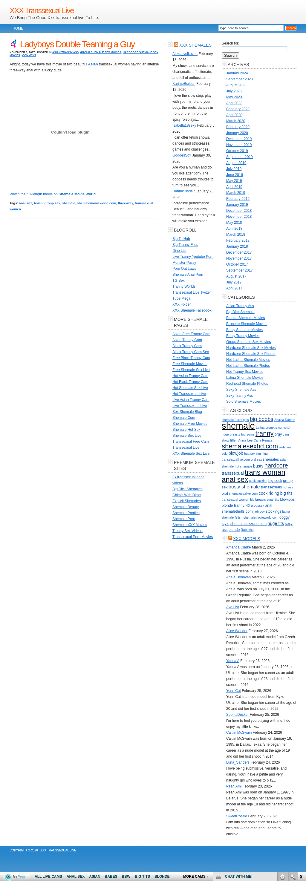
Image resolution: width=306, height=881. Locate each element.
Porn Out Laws (184, 268)
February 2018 (238, 240)
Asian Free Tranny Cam (191, 334)
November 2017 (239, 258)
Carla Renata (263, 440)
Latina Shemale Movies (245, 378)
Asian (38, 203)
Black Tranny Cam (187, 346)
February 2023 (238, 109)
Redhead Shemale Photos (247, 383)
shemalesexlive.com (243, 493)
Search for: (230, 43)
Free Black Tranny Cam (191, 358)
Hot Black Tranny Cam (190, 382)
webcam (285, 447)
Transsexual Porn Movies (192, 537)
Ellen (233, 440)
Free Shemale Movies (189, 364)
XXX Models (246, 538)
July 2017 (233, 282)
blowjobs (287, 499)
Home (18, 28)
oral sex (256, 459)
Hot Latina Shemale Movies (248, 360)
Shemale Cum (183, 418)
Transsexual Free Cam (190, 441)
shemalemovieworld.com (96, 203)
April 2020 (234, 115)
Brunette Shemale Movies (246, 324)
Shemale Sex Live (186, 435)
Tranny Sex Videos (187, 531)
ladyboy (259, 511)
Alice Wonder (236, 631)
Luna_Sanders (238, 762)
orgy (278, 434)
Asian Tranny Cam (187, 340)
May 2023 (234, 97)
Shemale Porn (183, 519)
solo (225, 453)
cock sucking (258, 480)
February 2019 (238, 199)
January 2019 (237, 205)
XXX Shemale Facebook (192, 310)
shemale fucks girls (235, 420)
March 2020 (235, 121)
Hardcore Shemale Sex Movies (251, 348)
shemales (271, 459)
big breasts (258, 499)
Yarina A (232, 661)
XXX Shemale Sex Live (190, 453)
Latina (260, 427)
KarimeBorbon (183, 84)
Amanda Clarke (238, 547)
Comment (29, 55)
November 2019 (239, 145)
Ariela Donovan (238, 577)
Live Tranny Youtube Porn (192, 257)
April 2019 (234, 187)
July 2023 (233, 91)
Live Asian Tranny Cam (190, 400)
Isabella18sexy (184, 125)
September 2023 (239, 79)
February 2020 (238, 127)
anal (268, 505)
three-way (125, 203)
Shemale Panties (186, 513)
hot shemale (243, 466)
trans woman (265, 472)
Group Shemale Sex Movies (100, 52)
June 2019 (234, 175)
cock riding (269, 493)
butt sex (249, 453)
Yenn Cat (233, 691)
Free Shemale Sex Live (191, 370)
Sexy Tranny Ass (239, 395)
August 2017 (236, 276)
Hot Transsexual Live (189, 394)
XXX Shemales (195, 45)
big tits (286, 493)
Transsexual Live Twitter (191, 292)
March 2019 (235, 193)
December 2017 (239, 252)
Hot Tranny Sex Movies (244, 372)
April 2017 (234, 288)
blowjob (236, 453)
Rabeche (247, 529)
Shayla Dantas (284, 420)
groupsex (257, 505)
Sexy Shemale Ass (241, 389)
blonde (234, 530)
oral (225, 493)
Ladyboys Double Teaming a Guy (77, 44)
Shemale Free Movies (189, 424)
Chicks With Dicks (186, 495)
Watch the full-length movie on (53, 194)
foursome (247, 434)
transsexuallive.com (236, 459)
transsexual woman (235, 499)
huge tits (275, 523)
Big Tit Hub (181, 239)
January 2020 (237, 133)
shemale (68, 203)
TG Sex (178, 280)
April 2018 (234, 228)
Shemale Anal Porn (187, 274)
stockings (273, 511)
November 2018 (239, 216)
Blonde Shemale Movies (245, 318)
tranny (264, 433)
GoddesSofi (181, 155)
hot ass (288, 487)
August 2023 (236, 85)
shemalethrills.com (237, 511)
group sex (52, 203)
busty (258, 466)
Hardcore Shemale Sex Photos (251, 354)
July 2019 (233, 169)
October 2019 (237, 151)
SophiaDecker (237, 715)
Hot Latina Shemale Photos (248, 366)
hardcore (276, 465)
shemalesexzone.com (248, 524)
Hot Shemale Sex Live (190, 388)
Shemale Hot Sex (186, 430)
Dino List (179, 251)
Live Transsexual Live (189, 406)
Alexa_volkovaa (185, 54)
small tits (273, 499)
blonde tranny (233, 505)
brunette (271, 427)
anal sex (25, 203)
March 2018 (235, 234)
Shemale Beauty (185, 507)
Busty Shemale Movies (244, 330)
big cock (275, 481)
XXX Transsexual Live (42, 10)
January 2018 (237, 246)
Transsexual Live (185, 447)
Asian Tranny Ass (65, 52)
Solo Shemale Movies (243, 401)
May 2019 (234, 181)
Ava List (232, 607)
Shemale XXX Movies (189, 525)
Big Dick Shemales (187, 489)
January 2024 (237, 73)
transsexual (233, 473)
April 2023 (234, 103)
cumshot (284, 427)
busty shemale (244, 486)
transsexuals (271, 487)
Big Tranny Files (185, 245)
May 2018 (234, 222)
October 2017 (237, 264)
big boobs (261, 419)
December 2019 (239, 139)
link (301, 787)
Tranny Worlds (183, 286)
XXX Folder (181, 304)
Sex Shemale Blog (187, 412)
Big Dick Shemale (240, 312)
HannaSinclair (183, 191)
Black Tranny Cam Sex (190, 352)
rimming (262, 453)
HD (247, 505)
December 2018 (239, 211)
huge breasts (231, 434)
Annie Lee (245, 440)
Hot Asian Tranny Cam (190, 376)
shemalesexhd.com (250, 446)
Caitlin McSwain (239, 732)
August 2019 (236, 163)
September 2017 (239, 270)
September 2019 (239, 157)
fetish (238, 517)
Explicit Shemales (186, 501)
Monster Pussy (184, 263)
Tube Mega (181, 298)
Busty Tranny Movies (242, 336)
